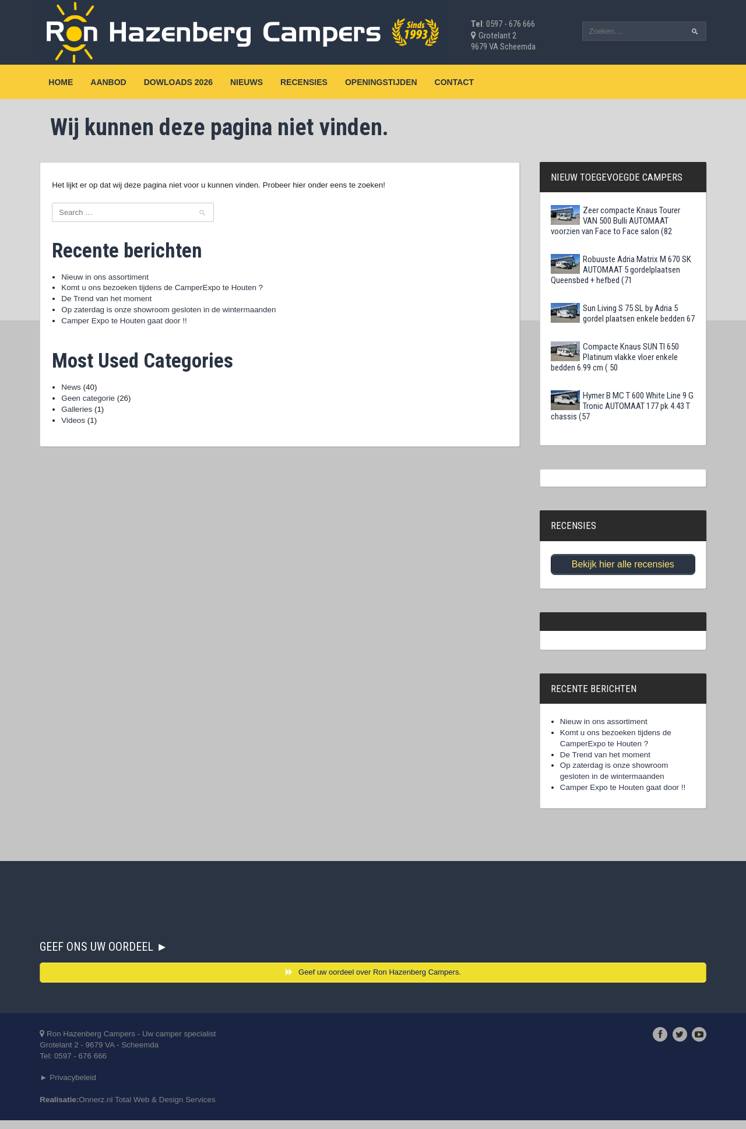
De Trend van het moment (109, 300)
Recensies (305, 82)
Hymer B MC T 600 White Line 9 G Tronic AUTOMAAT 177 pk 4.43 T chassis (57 (621, 406)
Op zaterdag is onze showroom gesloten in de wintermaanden (174, 312)
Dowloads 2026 (179, 82)
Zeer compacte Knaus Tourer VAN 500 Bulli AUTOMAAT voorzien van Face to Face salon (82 (615, 221)
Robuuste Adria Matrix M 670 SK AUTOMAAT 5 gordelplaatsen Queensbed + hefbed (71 (620, 269)
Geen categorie (90, 402)
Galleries (78, 414)
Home (62, 82)
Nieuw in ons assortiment (107, 278)
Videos (74, 425)
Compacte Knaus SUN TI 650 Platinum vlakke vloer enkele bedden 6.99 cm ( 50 (614, 357)
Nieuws (247, 82)
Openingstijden (382, 82)
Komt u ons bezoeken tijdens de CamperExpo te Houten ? (167, 289)
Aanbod (109, 82)
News (72, 391)
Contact (454, 82)
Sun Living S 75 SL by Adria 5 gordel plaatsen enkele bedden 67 (622, 313)
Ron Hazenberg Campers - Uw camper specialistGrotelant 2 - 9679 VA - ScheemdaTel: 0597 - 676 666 (132, 1051)
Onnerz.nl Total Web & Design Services (153, 1108)
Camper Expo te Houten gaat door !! (127, 324)
